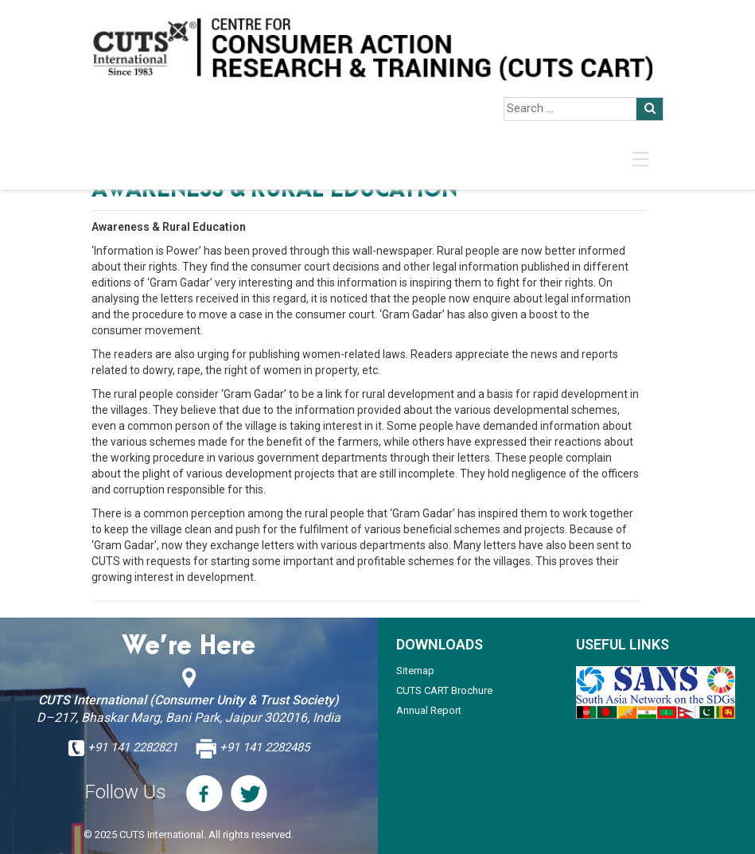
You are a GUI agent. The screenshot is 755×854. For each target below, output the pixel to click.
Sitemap (415, 671)
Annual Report (428, 710)
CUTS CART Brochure (444, 690)
